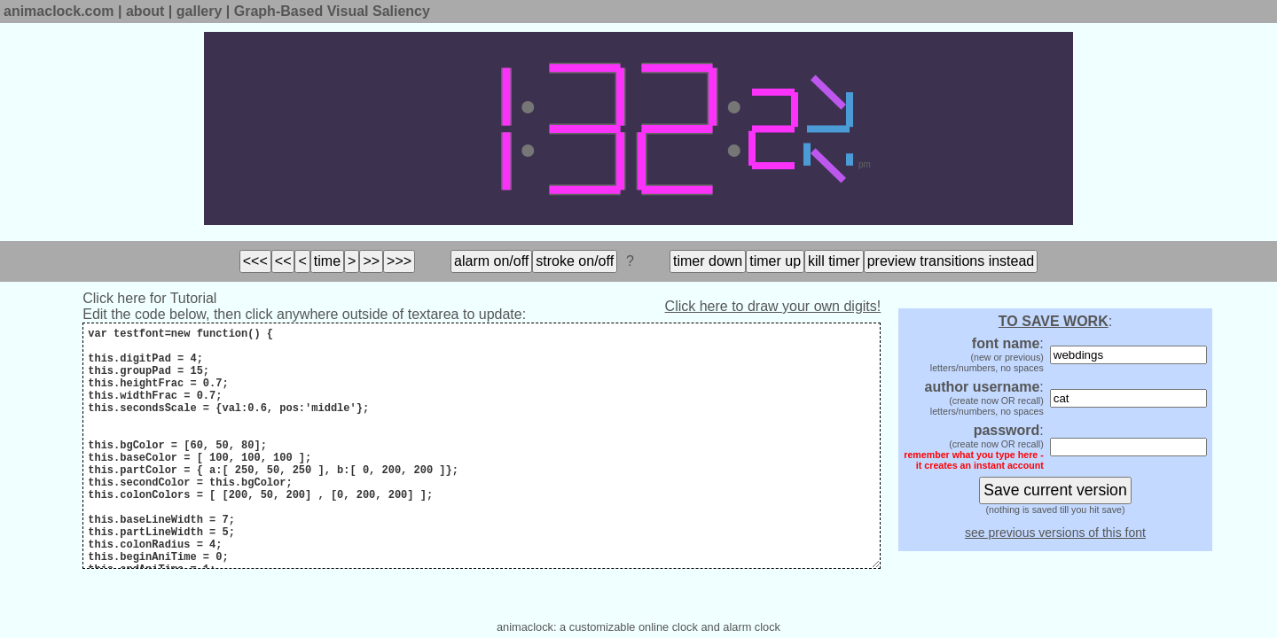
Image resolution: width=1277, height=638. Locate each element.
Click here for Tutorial (149, 298)
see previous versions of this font (1055, 532)
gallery (199, 11)
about (145, 11)
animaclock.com (59, 11)
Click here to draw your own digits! (773, 306)
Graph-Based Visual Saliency (332, 11)
